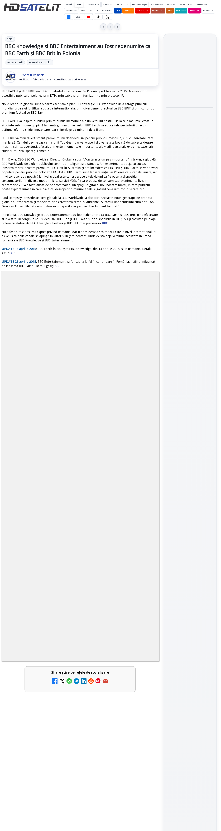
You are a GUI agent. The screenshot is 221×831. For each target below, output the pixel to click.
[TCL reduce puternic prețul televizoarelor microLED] (143, 781)
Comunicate (92, 4)
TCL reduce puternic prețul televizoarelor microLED (109, 778)
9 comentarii (15, 62)
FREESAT (183, 581)
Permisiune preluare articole (190, 623)
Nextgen (181, 10)
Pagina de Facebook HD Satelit (190, 471)
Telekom (194, 10)
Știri (79, 4)
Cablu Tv (108, 4)
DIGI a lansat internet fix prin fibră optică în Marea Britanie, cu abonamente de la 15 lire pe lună (32, 782)
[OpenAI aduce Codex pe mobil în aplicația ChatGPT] (190, 90)
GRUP (78, 16)
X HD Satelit (190, 526)
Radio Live (86, 10)
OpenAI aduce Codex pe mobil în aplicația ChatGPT (188, 69)
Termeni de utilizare (190, 634)
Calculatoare (103, 10)
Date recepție (139, 4)
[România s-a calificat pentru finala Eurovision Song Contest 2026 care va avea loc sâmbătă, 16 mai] (190, 144)
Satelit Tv (122, 4)
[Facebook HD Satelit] (68, 17)
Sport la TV (186, 4)
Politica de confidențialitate (190, 646)
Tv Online (71, 10)
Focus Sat (158, 10)
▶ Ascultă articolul (40, 62)
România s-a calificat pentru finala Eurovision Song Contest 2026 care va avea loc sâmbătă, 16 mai (189, 118)
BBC (105, 223)
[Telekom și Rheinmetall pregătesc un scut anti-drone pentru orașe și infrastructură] (190, 193)
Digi (171, 581)
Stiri (10, 39)
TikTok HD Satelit (190, 516)
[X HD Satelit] (107, 17)
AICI (14, 253)
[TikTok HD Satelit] (98, 17)
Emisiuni (171, 4)
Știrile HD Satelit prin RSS (190, 547)
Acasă (69, 4)
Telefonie (202, 4)
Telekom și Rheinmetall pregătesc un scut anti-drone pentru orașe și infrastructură (189, 170)
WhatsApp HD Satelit (190, 496)
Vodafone (142, 10)
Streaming (157, 4)
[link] (40, 789)
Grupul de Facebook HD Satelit (190, 484)
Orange (128, 10)
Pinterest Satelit (190, 536)
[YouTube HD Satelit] (88, 17)
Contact (208, 10)
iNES (170, 10)
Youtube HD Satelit (190, 506)
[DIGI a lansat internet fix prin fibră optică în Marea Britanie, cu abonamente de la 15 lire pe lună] (63, 781)
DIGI (118, 10)
